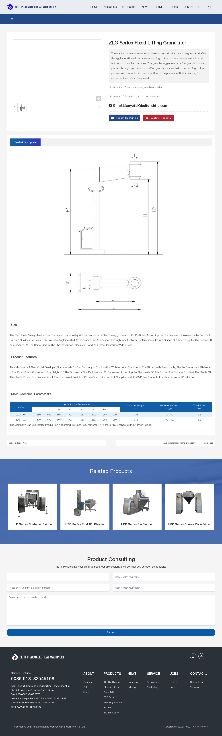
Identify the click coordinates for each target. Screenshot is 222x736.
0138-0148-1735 (44, 702)
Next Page (208, 443)
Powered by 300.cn (174, 726)
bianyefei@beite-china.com (145, 105)
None (25, 443)
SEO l (188, 726)
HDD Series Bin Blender (137, 524)
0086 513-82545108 (32, 678)
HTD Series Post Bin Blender (84, 524)
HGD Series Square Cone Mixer (189, 524)
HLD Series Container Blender (32, 524)
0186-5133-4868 (56, 698)
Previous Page (15, 443)
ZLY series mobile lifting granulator (179, 443)
